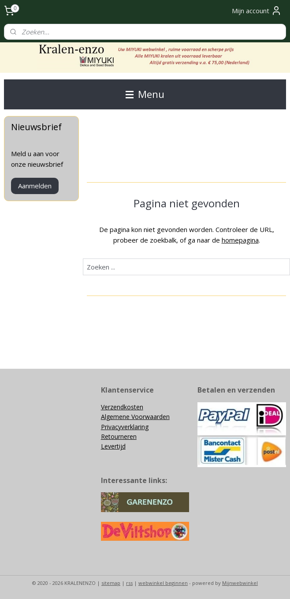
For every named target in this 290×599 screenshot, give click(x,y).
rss (129, 583)
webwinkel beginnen (163, 583)
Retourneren (119, 436)
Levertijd (113, 446)
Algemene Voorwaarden (135, 416)
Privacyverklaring (125, 427)
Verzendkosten (122, 407)
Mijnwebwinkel (240, 583)
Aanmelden (35, 185)
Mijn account (257, 10)
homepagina (240, 240)
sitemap (110, 583)
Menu (145, 94)
